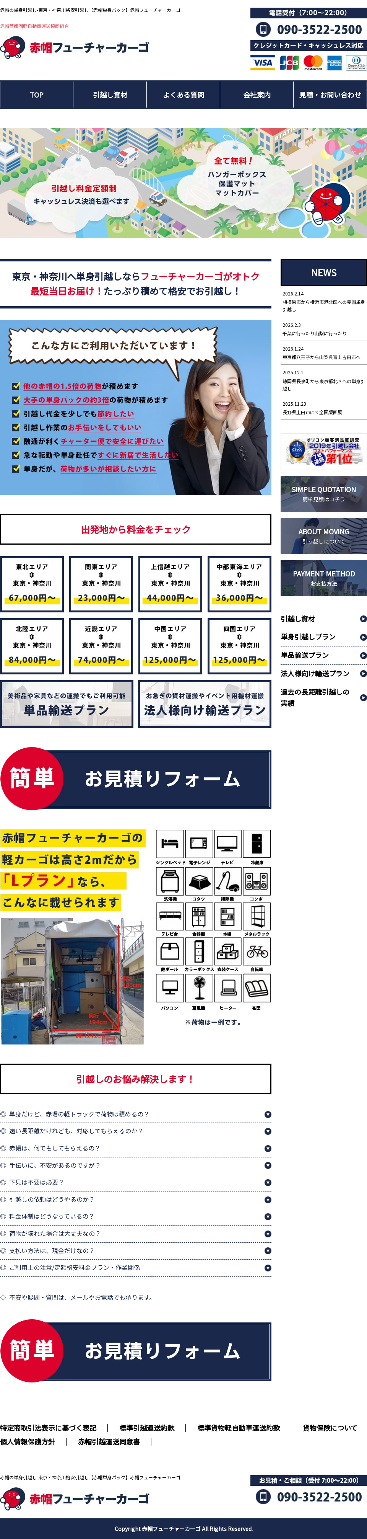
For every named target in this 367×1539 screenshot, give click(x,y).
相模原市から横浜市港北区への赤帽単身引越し (324, 301)
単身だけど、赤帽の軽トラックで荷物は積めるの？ (79, 1113)
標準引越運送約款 (146, 1428)
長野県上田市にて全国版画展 (324, 407)
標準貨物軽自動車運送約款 (238, 1428)
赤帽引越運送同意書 (109, 1441)
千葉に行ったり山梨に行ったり (324, 328)
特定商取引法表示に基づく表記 (48, 1428)
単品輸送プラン (305, 655)
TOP (37, 95)
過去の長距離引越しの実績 (315, 697)
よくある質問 (183, 95)
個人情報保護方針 (27, 1441)
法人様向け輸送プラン (315, 673)
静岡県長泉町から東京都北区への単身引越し (324, 380)
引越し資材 (110, 95)
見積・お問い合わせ (330, 95)
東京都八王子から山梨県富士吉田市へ (324, 352)
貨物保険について (330, 1428)
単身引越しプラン (308, 636)
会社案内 (257, 95)
